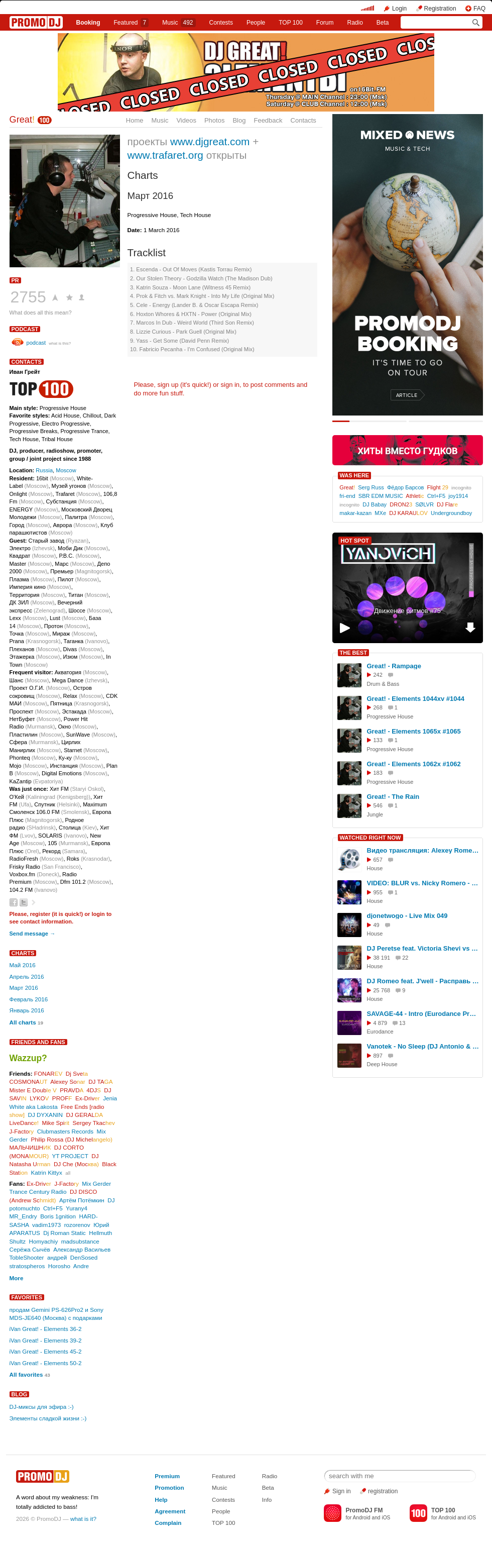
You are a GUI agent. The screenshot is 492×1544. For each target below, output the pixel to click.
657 (378, 860)
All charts (23, 1022)
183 (378, 773)
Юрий (101, 1224)
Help (161, 1499)
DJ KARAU (408, 513)
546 (378, 805)
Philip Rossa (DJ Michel (71, 1139)
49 (377, 925)
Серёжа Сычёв (30, 1249)
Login (399, 9)
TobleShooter (27, 1257)
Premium (167, 1476)
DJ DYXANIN (45, 1114)
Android (362, 1517)
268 (378, 707)
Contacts (303, 120)
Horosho (59, 1266)
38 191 (382, 958)
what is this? (60, 343)
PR (15, 280)
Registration (440, 9)
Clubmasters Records (65, 1131)
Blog (238, 120)
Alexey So (67, 1081)
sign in (230, 384)
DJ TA (100, 1081)
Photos (214, 120)
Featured (131, 22)
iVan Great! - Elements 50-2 (46, 1363)
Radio (354, 22)
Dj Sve (77, 1073)
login (97, 914)
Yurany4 (76, 1208)
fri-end (347, 496)
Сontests (221, 22)
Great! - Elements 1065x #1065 (414, 731)
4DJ (93, 1090)
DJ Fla (447, 504)
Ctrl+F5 (53, 1208)
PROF (62, 1098)
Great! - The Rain (393, 796)
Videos (186, 120)
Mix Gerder (96, 1183)
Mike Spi (55, 1122)
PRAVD (71, 1090)
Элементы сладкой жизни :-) (48, 1418)
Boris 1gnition (58, 1216)
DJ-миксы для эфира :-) (42, 1406)
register (40, 914)
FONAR (48, 1073)
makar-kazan (355, 513)
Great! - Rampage (394, 666)
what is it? (83, 1518)
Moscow (66, 470)
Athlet (415, 496)
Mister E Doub (33, 1090)
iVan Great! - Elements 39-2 (46, 1340)
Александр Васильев (81, 1249)
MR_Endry (23, 1216)
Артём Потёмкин (81, 1200)
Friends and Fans (38, 1042)
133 (378, 740)
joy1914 (458, 496)
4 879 (381, 1023)
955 (378, 892)
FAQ (479, 9)
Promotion (169, 1487)
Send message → (32, 934)
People (256, 22)
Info (267, 1499)
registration (383, 1491)
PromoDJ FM (364, 1510)
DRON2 (401, 504)
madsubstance (80, 1241)
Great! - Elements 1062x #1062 (414, 764)
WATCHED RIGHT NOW (370, 838)
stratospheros (27, 1266)
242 (378, 675)
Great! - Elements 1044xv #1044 (415, 698)
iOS (386, 1517)
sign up (167, 384)
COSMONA (29, 1081)
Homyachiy (43, 1241)
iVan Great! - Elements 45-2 (46, 1351)
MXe (380, 513)
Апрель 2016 (27, 976)
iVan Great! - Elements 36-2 (46, 1328)
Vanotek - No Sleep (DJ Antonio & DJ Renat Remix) (423, 1046)
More (17, 1278)
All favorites (26, 1374)
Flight (437, 487)
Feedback (268, 120)
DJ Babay (374, 504)
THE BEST (353, 653)
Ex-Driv (87, 1098)
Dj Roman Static (64, 1232)
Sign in (341, 1491)
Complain (168, 1522)
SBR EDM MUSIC (380, 496)
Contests (223, 1499)
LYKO (39, 1098)
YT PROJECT (70, 1156)
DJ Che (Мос (76, 1164)
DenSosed (84, 1257)
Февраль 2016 (29, 999)
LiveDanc (24, 1122)
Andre (81, 1266)
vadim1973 (46, 1224)
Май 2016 (23, 965)
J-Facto (22, 1131)
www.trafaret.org (165, 155)
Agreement (170, 1511)
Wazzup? (28, 1058)
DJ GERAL (84, 1114)
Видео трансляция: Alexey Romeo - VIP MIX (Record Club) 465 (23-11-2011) (423, 850)
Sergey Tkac (94, 1122)
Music (178, 22)
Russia (44, 470)
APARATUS (25, 1232)
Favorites (27, 1297)
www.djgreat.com (210, 141)
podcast (25, 329)
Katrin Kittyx (46, 1172)
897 (378, 1056)
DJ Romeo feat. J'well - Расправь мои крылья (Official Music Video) (423, 981)
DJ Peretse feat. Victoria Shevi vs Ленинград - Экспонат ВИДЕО (423, 948)
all (67, 1173)
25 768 (382, 990)
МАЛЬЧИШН (30, 1147)
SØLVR (424, 504)
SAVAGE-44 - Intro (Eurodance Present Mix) (423, 1013)
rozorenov (77, 1224)
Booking (88, 22)
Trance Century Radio (38, 1191)
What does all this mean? (41, 313)
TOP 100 (291, 22)
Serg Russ (371, 487)
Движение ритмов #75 (407, 610)
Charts (23, 953)
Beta (383, 22)
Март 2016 (24, 987)
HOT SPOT (355, 541)
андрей (57, 1257)
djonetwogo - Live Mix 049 (407, 915)
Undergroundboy (451, 513)
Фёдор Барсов (405, 487)
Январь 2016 (27, 1010)
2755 (28, 297)
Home (135, 120)
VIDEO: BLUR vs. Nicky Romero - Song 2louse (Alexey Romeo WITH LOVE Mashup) (423, 883)
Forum (325, 22)
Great (22, 120)
